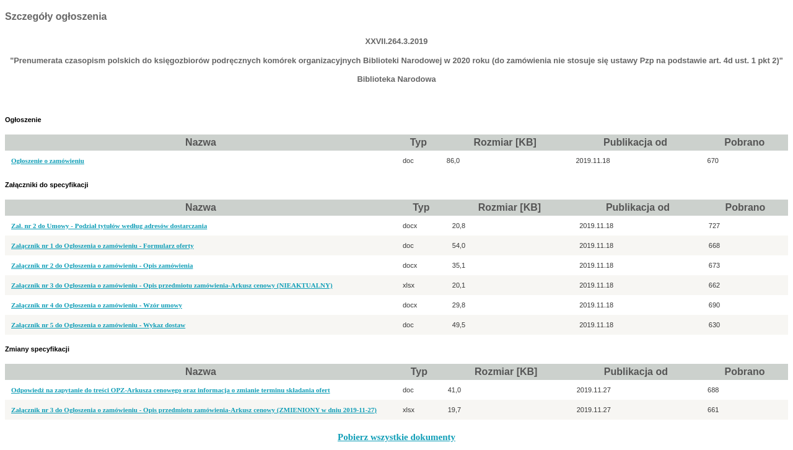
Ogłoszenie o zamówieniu (47, 160)
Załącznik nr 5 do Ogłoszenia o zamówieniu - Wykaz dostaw (98, 325)
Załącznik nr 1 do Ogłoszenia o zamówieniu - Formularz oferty (102, 245)
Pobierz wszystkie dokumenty (396, 437)
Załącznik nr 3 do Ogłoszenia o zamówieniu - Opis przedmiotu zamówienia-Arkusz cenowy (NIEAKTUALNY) (172, 285)
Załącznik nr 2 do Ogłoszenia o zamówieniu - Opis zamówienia (102, 265)
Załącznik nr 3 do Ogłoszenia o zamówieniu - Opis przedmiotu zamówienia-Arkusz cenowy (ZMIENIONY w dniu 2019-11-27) (194, 409)
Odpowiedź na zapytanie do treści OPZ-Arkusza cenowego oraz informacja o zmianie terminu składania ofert (170, 390)
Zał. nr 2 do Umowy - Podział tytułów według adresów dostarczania (109, 225)
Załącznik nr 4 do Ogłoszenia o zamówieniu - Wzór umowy (96, 305)
